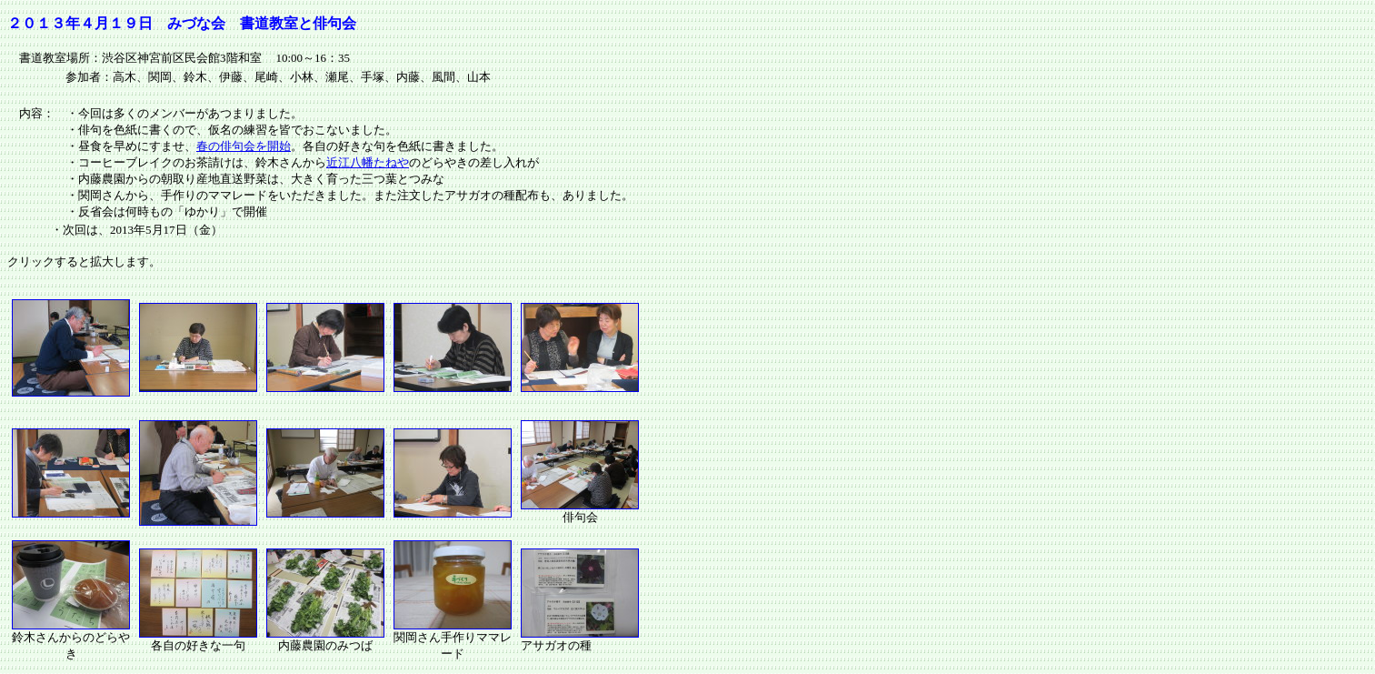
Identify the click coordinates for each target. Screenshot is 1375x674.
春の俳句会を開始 (243, 146)
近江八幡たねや (367, 162)
